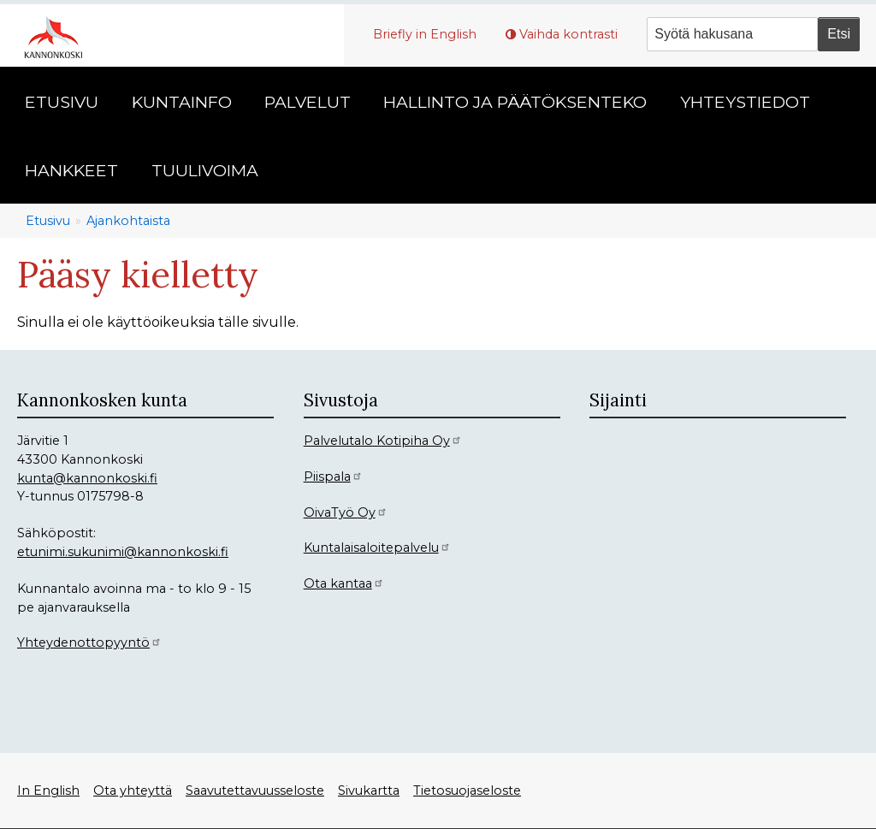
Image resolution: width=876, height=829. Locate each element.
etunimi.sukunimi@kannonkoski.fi (122, 552)
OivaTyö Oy (346, 512)
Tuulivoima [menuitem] (204, 170)
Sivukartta (369, 790)
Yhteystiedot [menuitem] (745, 102)
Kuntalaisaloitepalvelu (377, 547)
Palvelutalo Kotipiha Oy (383, 440)
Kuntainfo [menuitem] (182, 102)
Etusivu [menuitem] (61, 102)
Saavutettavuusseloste (255, 790)
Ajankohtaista (128, 220)
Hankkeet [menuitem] (71, 170)
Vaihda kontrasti (568, 34)
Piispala (333, 476)
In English (48, 790)
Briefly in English (424, 34)
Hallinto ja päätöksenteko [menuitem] (515, 102)
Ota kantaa (344, 583)
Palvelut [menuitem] (307, 102)
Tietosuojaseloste (467, 790)
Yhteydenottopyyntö (89, 642)
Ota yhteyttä (132, 790)
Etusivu (48, 220)
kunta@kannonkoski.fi (87, 478)
